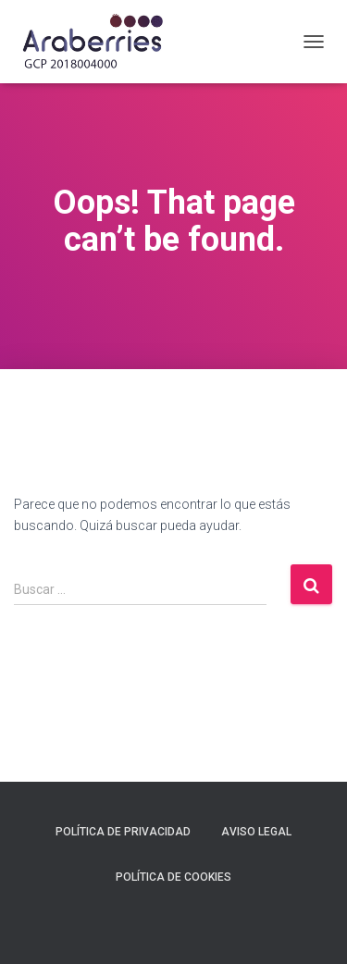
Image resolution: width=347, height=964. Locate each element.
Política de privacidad (123, 831)
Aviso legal (256, 831)
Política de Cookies (173, 877)
